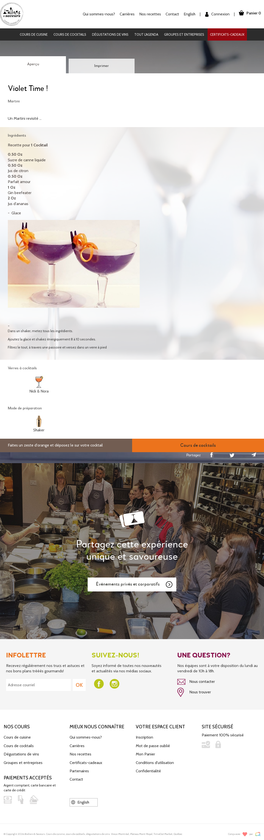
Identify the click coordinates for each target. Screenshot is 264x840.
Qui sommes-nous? (96, 14)
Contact (169, 14)
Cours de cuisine (34, 34)
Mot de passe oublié (153, 744)
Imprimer (101, 66)
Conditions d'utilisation (155, 761)
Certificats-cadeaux (227, 34)
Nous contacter (196, 682)
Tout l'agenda (146, 34)
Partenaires (79, 770)
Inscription (144, 736)
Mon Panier (145, 753)
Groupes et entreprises (184, 34)
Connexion (214, 14)
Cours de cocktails (69, 34)
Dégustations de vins (110, 34)
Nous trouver (194, 692)
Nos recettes (147, 14)
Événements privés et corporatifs (134, 584)
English (186, 14)
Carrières (124, 14)
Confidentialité (148, 770)
